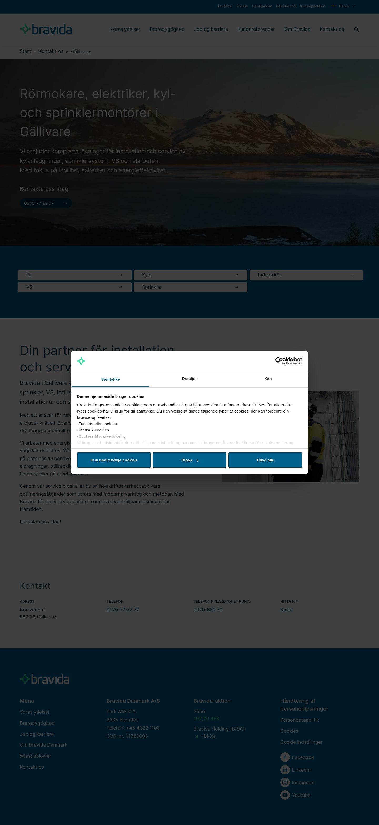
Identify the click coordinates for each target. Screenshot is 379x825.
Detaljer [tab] (189, 378)
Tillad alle (265, 460)
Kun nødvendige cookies (114, 460)
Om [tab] (268, 378)
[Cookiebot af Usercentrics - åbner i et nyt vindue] (279, 361)
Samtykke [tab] (110, 379)
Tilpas (189, 460)
